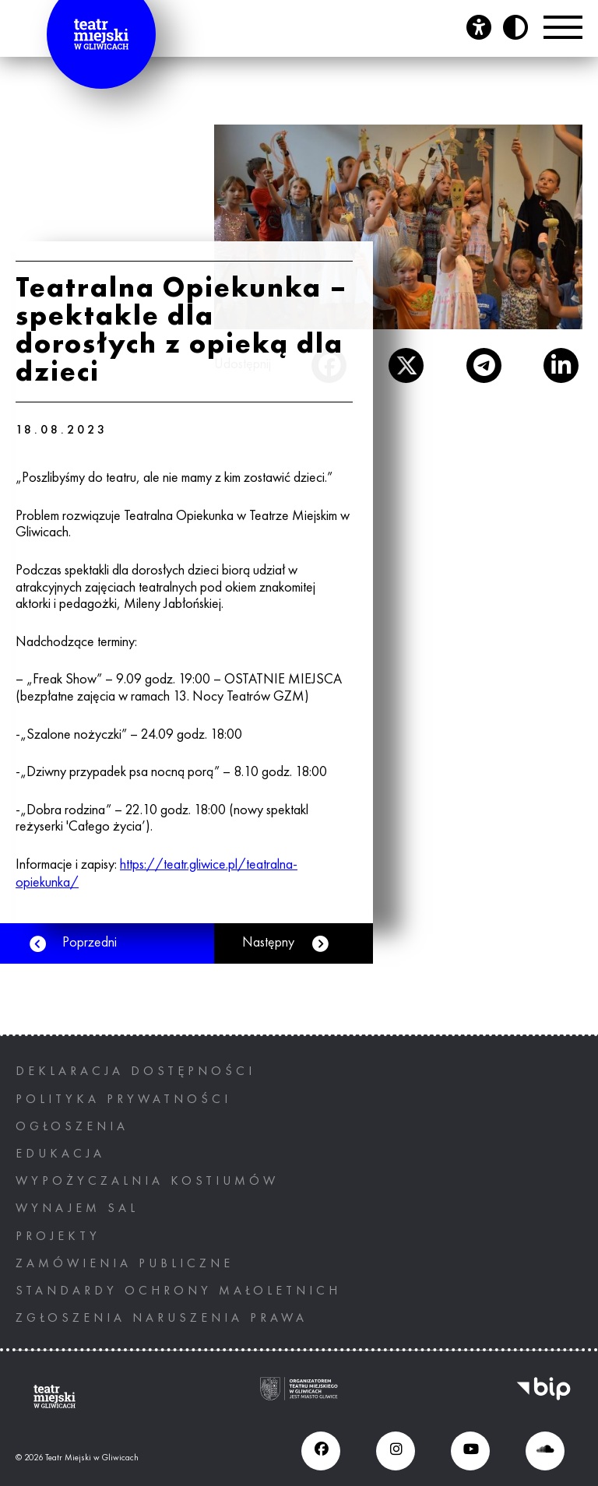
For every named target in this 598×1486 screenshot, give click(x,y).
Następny (268, 943)
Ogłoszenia (72, 1127)
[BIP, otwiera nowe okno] (543, 1397)
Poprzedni (89, 943)
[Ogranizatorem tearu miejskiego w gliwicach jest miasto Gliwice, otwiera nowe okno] (299, 1397)
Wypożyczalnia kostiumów (147, 1181)
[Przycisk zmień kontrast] (515, 27)
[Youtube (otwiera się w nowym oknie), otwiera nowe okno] (470, 1451)
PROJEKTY (58, 1237)
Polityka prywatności (123, 1100)
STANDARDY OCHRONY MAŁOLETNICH (178, 1291)
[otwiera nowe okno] (406, 365)
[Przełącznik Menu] (562, 27)
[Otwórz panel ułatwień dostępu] (478, 27)
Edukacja (60, 1154)
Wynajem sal (77, 1209)
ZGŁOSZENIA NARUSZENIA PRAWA (162, 1318)
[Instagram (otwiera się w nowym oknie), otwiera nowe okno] (395, 1451)
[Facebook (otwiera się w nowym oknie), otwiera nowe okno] (320, 1451)
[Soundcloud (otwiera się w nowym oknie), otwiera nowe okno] (545, 1451)
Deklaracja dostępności (135, 1072)
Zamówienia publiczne (125, 1264)
